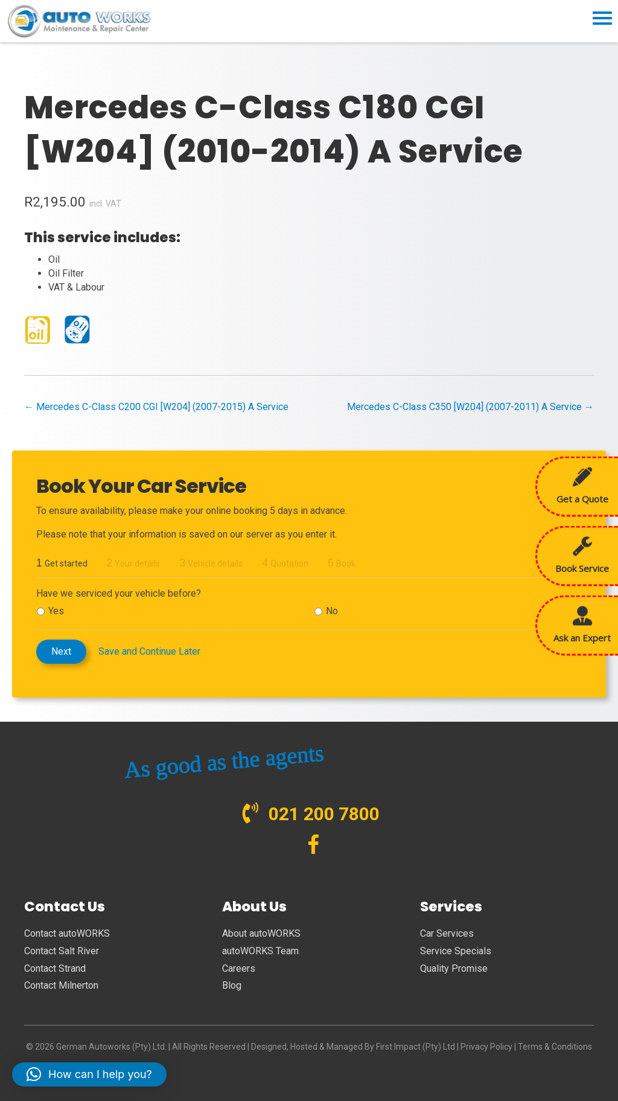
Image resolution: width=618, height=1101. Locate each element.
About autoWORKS (261, 933)
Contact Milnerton (61, 985)
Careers (238, 968)
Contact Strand (55, 968)
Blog (231, 985)
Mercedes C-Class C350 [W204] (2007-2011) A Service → (470, 406)
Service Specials (455, 951)
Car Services (447, 933)
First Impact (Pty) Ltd (415, 1046)
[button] (89, 1074)
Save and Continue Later (149, 651)
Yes (56, 611)
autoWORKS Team (260, 951)
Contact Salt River (61, 951)
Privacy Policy (486, 1046)
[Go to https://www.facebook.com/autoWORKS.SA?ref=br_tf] (313, 846)
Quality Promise (454, 968)
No (332, 611)
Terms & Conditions (555, 1046)
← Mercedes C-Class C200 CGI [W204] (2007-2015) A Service (156, 406)
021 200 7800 (324, 813)
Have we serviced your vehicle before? (118, 593)
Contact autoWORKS (67, 933)
